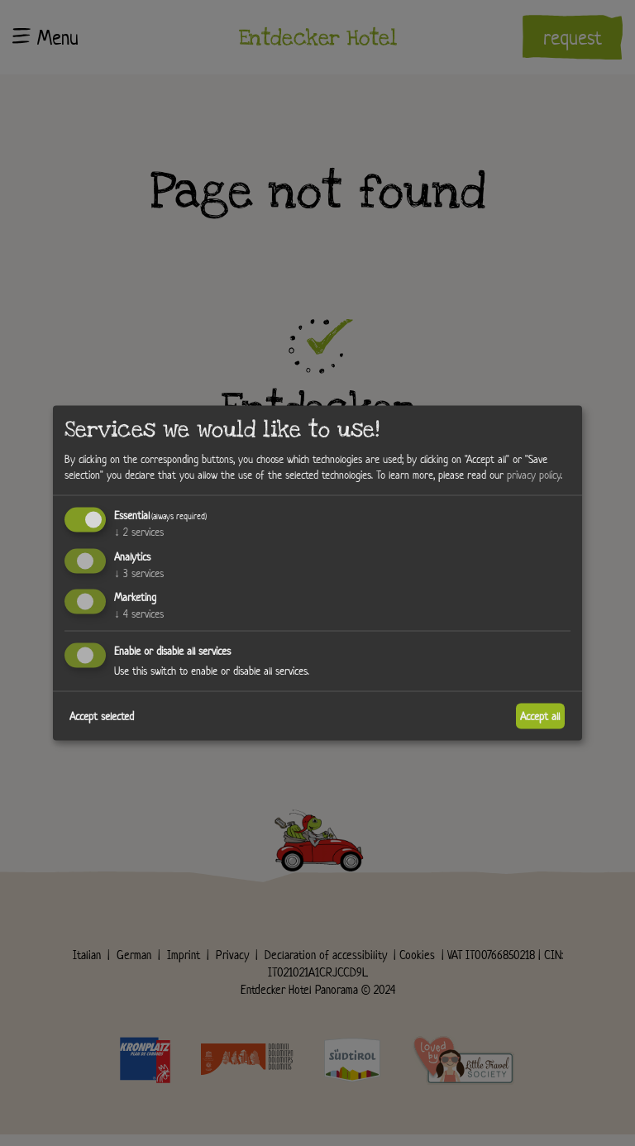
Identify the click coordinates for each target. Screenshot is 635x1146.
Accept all (540, 716)
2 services (139, 531)
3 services (139, 573)
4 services (139, 614)
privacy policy (534, 475)
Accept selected (101, 716)
